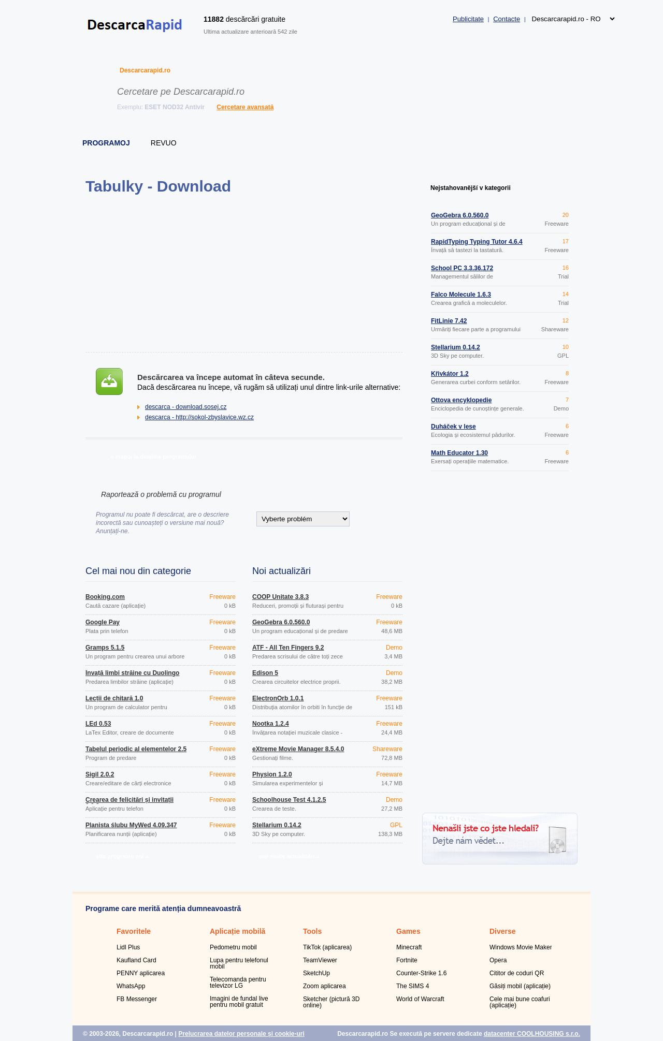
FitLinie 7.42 (449, 321)
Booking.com (105, 596)
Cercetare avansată (245, 107)
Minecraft (409, 947)
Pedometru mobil (233, 947)
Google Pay (102, 622)
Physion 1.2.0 (272, 774)
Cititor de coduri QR (516, 973)
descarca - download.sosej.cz (185, 406)
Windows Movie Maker (520, 947)
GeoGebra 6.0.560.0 (281, 622)
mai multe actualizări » (288, 856)
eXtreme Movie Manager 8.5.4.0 (298, 749)
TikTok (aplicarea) (327, 947)
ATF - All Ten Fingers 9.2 (288, 647)
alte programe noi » (122, 856)
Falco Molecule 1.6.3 (461, 294)
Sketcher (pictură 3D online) (331, 1002)
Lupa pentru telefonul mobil (239, 963)
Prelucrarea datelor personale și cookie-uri (241, 1033)
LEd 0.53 (98, 723)
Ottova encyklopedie (461, 400)
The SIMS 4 (412, 986)
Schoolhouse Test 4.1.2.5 (289, 799)
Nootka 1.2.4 (270, 723)
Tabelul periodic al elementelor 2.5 (135, 749)
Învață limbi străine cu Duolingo (132, 673)
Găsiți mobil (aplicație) (520, 986)
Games (408, 931)
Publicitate (468, 19)
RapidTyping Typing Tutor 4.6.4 (477, 241)
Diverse (502, 931)
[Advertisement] (244, 273)
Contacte (506, 19)
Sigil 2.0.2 (99, 774)
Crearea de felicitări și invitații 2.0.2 (129, 803)
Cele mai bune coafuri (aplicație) (519, 1002)
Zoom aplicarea (324, 986)
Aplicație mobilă (237, 931)
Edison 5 (265, 673)
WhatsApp (131, 986)
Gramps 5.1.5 (104, 647)
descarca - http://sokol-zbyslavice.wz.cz (199, 417)
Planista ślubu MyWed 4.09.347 (131, 825)
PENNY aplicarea (141, 973)
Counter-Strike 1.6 (421, 973)
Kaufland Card (136, 960)
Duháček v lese (453, 426)
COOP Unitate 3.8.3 (280, 596)
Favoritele (134, 931)
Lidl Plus (128, 947)
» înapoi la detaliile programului (153, 456)
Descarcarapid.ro (145, 70)
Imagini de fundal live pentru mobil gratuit (239, 1001)
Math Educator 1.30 (459, 453)
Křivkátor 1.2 (450, 373)
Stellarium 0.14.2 (276, 825)
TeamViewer (320, 960)
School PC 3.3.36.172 (462, 268)
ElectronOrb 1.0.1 (278, 698)
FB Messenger (137, 999)
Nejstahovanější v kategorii (470, 188)
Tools (312, 931)
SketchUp (316, 973)
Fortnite (406, 960)
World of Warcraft (420, 999)
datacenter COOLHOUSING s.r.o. (532, 1033)
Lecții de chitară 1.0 (114, 698)
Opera (498, 960)
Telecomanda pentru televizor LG (238, 982)
